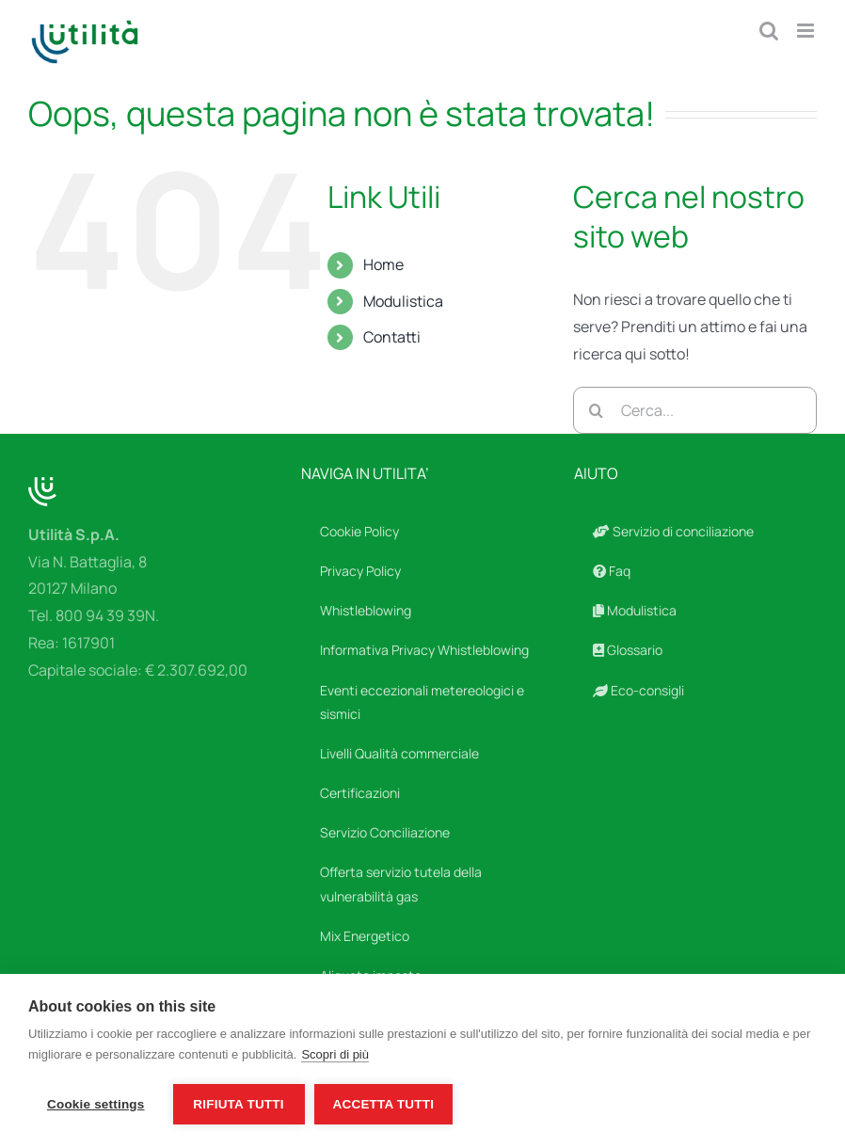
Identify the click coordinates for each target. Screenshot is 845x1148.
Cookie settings (96, 1104)
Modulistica (403, 301)
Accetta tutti (384, 1104)
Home (383, 264)
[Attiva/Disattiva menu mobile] (807, 30)
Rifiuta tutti (238, 1104)
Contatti (392, 337)
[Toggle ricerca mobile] (768, 30)
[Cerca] (596, 410)
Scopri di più (335, 1054)
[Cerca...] (695, 410)
